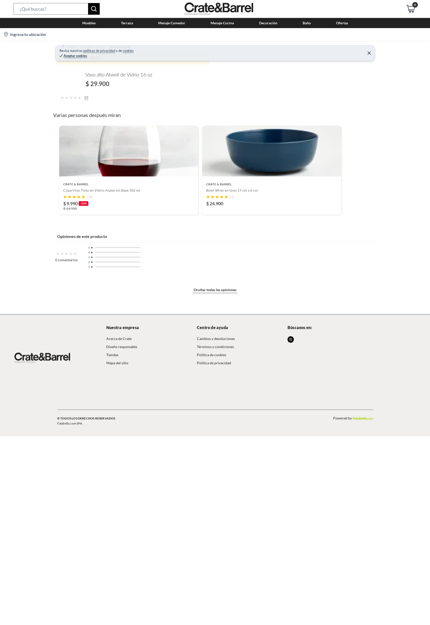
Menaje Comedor (127, 49)
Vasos (177, 49)
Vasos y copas (157, 49)
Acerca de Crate (119, 615)
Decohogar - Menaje (93, 49)
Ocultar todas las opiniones (215, 573)
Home (67, 49)
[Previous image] (90, 141)
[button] (56, 9)
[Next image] (239, 141)
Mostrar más (150, 352)
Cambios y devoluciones (216, 615)
